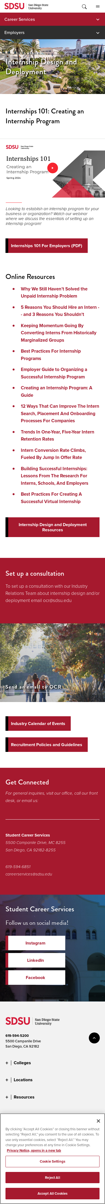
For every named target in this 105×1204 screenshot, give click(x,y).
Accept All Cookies (52, 1193)
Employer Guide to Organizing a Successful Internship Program (54, 373)
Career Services (19, 19)
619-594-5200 (17, 1035)
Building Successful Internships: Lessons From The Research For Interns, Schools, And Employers (54, 476)
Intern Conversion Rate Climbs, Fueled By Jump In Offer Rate (53, 454)
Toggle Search (84, 6)
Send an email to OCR (33, 687)
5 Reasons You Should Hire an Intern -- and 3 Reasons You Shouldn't (60, 311)
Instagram (35, 943)
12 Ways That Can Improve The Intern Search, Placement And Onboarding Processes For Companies (60, 413)
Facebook (35, 977)
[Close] (98, 1121)
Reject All (52, 1177)
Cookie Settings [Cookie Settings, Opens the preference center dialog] (52, 1161)
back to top (94, 1037)
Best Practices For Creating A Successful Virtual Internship (51, 498)
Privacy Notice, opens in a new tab (34, 1150)
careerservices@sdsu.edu (28, 874)
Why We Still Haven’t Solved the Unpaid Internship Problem (54, 293)
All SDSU (98, 6)
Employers (14, 32)
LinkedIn (35, 960)
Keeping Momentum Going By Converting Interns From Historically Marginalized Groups (59, 333)
